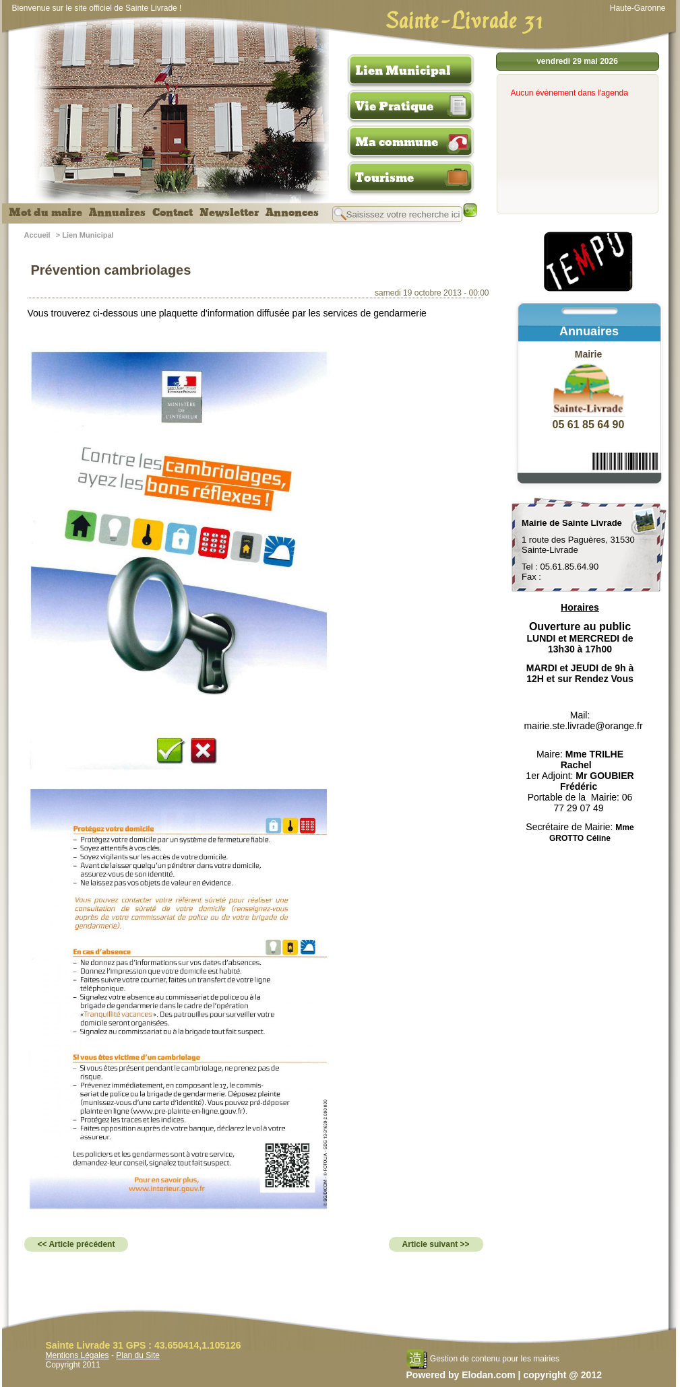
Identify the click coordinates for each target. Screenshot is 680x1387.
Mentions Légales (77, 1355)
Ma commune (396, 142)
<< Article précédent (76, 1244)
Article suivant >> (436, 1244)
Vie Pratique (394, 106)
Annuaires (117, 213)
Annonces (292, 213)
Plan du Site (138, 1355)
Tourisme (384, 177)
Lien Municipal (403, 70)
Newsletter (229, 213)
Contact (172, 213)
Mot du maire (45, 213)
